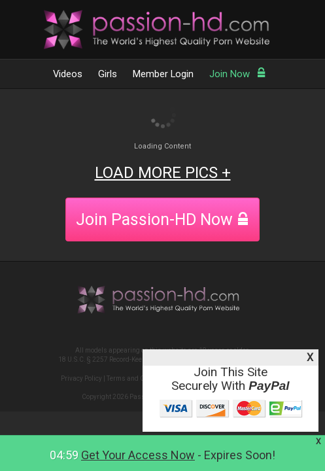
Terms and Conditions (140, 378)
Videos (67, 74)
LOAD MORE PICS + (163, 173)
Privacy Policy (81, 378)
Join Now (237, 74)
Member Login (163, 74)
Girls (107, 74)
